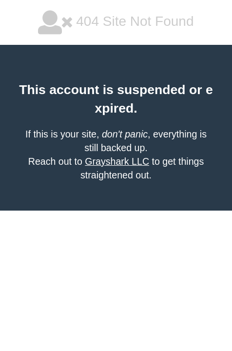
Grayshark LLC (117, 161)
